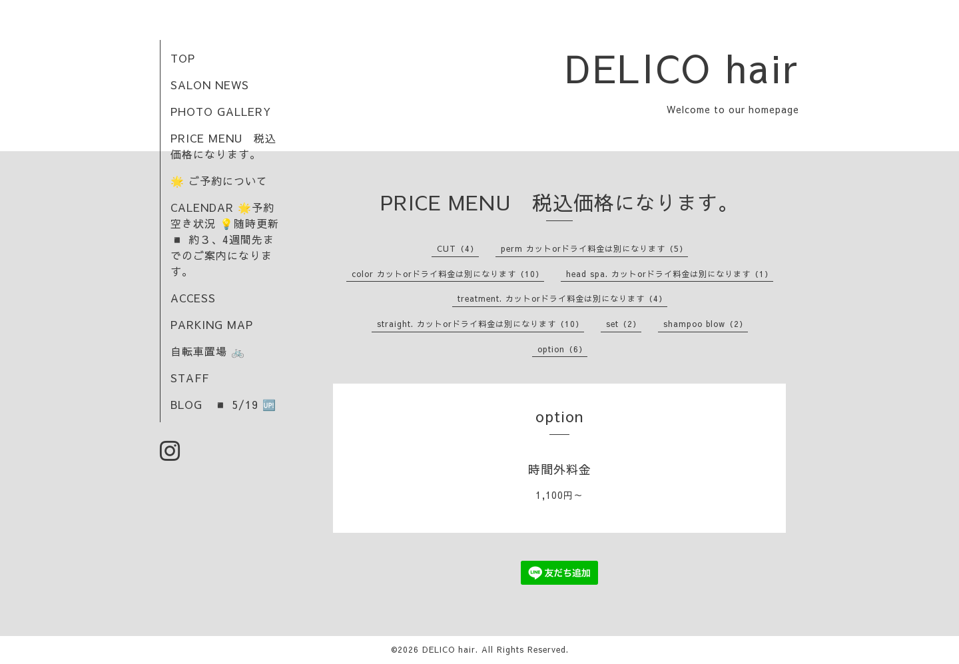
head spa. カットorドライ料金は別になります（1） (669, 273)
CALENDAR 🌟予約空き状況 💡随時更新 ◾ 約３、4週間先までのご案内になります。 (224, 239)
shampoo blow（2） (705, 323)
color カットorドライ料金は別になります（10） (448, 273)
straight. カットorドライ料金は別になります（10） (480, 323)
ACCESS (193, 297)
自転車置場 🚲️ (207, 351)
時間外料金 (559, 469)
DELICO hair (682, 67)
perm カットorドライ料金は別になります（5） (594, 248)
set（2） (623, 323)
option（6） (562, 349)
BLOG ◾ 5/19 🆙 (223, 404)
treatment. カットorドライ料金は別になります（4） (562, 298)
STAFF (189, 377)
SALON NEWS (209, 84)
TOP (182, 58)
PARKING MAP (211, 324)
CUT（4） (458, 248)
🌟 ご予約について (219, 180)
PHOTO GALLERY (220, 111)
